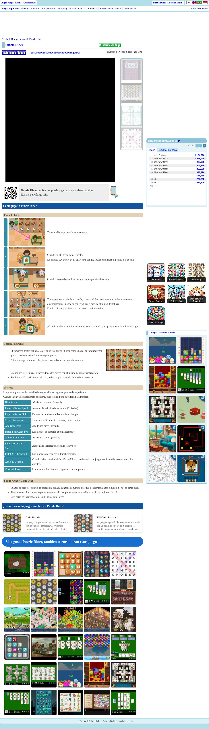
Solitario (35, 8)
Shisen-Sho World (199, 8)
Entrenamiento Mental (110, 8)
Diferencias (91, 8)
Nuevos (24, 8)
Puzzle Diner (35, 39)
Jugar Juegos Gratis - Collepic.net (18, 2)
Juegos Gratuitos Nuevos (162, 332)
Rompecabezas (48, 8)
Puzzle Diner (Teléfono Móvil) (168, 2)
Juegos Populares (10, 8)
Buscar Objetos (76, 8)
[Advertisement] (71, 21)
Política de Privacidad (89, 721)
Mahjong (62, 8)
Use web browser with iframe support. (176, 172)
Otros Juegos (130, 8)
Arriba (5, 39)
